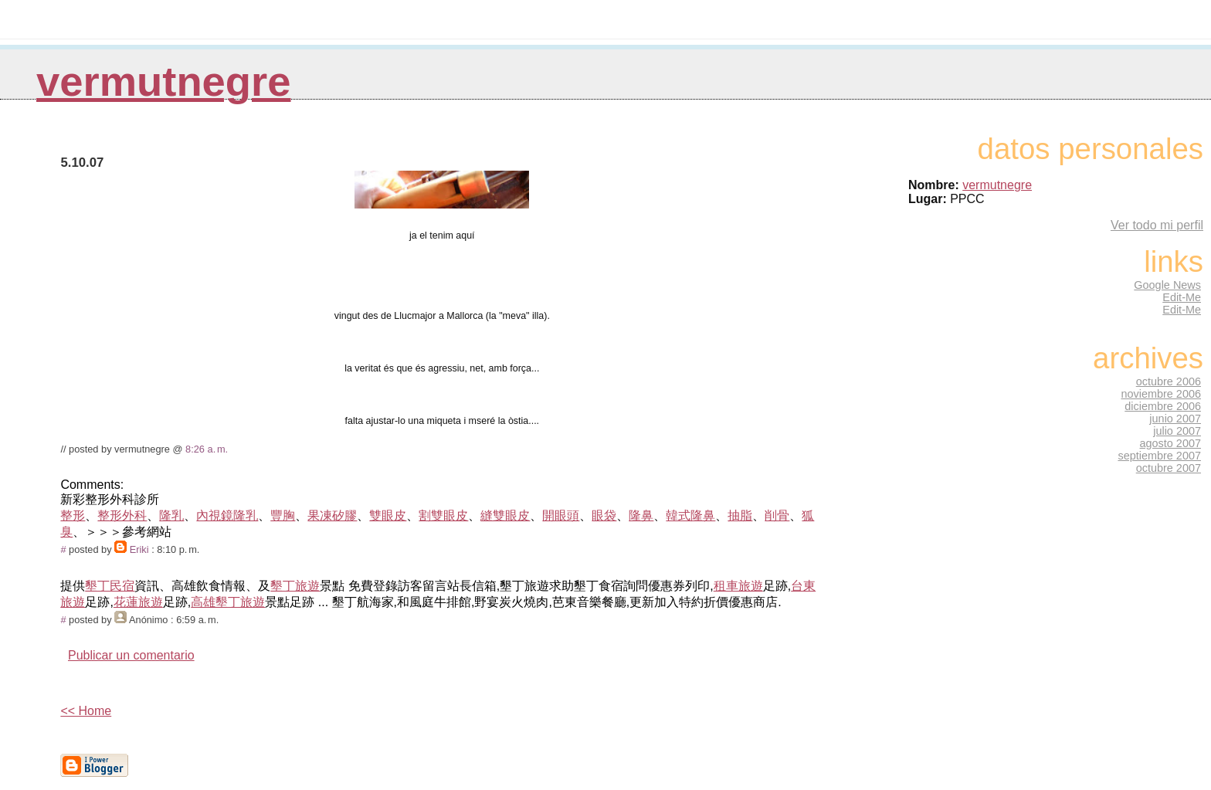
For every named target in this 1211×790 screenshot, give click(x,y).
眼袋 (604, 515)
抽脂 (740, 515)
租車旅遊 (738, 585)
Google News (1167, 285)
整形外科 (122, 515)
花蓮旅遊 (138, 602)
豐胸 (282, 515)
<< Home (85, 710)
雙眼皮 (387, 515)
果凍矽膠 (332, 515)
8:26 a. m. (206, 449)
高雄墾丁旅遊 (228, 602)
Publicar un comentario (131, 655)
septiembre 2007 (1159, 455)
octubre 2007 (1168, 468)
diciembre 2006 (1162, 406)
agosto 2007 (1170, 443)
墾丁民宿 (109, 585)
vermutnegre (163, 81)
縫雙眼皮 (505, 515)
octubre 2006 (1168, 381)
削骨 (777, 515)
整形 (72, 515)
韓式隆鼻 (690, 515)
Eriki (139, 549)
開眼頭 (560, 515)
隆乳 (171, 515)
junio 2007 (1175, 418)
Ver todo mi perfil (1157, 225)
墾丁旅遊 (295, 585)
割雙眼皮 (443, 515)
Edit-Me (1181, 297)
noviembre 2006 (1161, 394)
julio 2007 (1177, 431)
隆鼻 (641, 515)
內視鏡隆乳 (227, 515)
